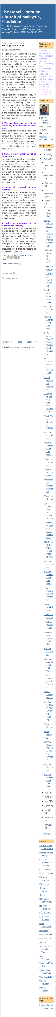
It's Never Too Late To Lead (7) (48, 638)
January (48, 825)
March (47, 810)
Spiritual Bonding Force (48, 472)
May (47, 801)
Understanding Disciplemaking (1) (48, 486)
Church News (45, 869)
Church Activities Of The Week (45, 862)
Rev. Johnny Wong (46, 120)
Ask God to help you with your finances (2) (48, 403)
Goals (42, 895)
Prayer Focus (45, 938)
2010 (44, 159)
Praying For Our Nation (48, 223)
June (47, 797)
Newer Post (7, 342)
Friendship (44, 884)
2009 (44, 834)
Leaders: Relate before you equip (48, 296)
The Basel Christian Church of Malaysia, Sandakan (21, 17)
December (48, 165)
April (47, 806)
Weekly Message (14, 263)
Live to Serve (45, 913)
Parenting (43, 930)
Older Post (31, 342)
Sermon (42, 942)
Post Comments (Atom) (24, 347)
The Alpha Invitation (48, 462)
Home (19, 342)
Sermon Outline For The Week (46, 949)
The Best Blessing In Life (48, 625)
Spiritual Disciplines (48, 607)
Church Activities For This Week (48, 323)
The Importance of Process (48, 681)
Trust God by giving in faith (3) (48, 280)
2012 (44, 150)
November (48, 176)
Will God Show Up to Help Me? (48, 256)
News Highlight (48, 734)
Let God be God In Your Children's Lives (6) (48, 711)
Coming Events (46, 873)
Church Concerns (48, 309)
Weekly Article (45, 977)
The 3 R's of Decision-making (48, 422)
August (48, 201)
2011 (44, 154)
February (49, 817)
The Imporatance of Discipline (48, 594)
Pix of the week (46, 934)
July (47, 792)
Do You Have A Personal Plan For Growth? (48, 751)
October (48, 183)
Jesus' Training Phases (49, 694)
